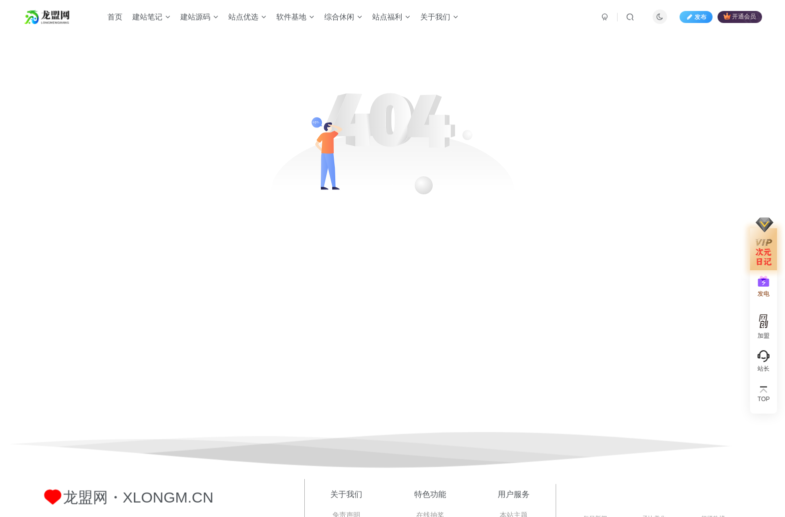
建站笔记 (151, 16)
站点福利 (391, 16)
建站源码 (199, 16)
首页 (114, 16)
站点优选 (247, 16)
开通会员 (740, 16)
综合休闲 (343, 16)
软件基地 (295, 16)
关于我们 (439, 16)
